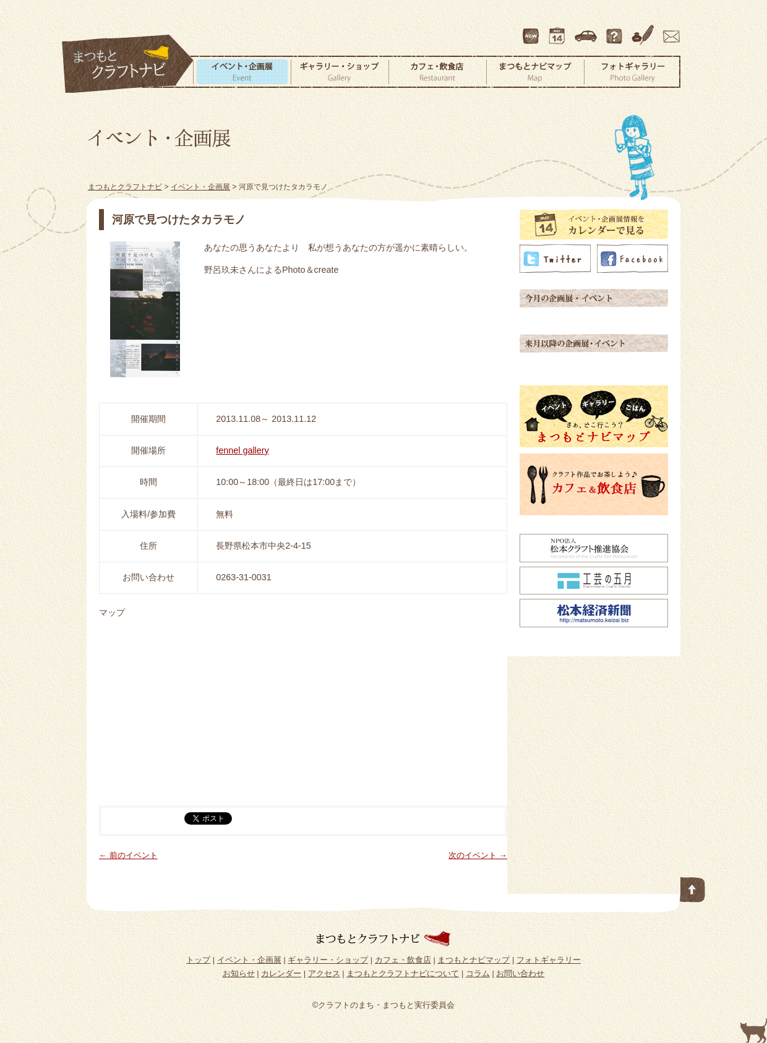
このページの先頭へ (692, 887)
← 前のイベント (128, 855)
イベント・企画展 (242, 72)
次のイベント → (477, 855)
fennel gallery (242, 450)
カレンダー (559, 30)
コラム (644, 30)
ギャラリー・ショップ (339, 72)
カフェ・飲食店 (437, 72)
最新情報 (531, 30)
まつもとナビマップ (535, 72)
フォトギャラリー (632, 72)
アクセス (587, 30)
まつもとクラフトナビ (128, 64)
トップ (198, 959)
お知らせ (239, 973)
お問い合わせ (669, 30)
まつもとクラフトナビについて (615, 30)
